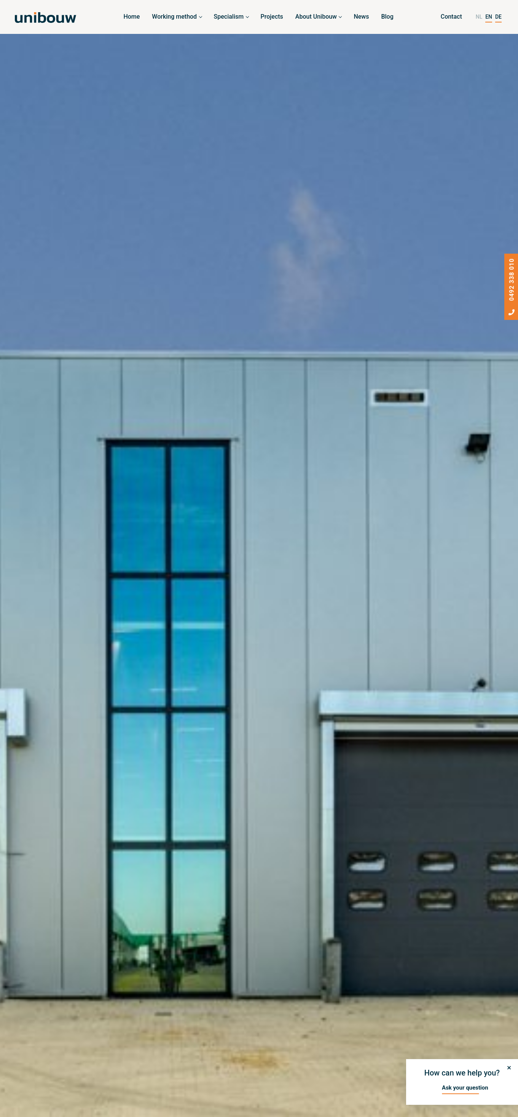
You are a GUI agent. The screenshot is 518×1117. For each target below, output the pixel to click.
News (361, 16)
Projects (272, 16)
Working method (174, 16)
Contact (451, 16)
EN (488, 17)
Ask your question (465, 1087)
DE (498, 17)
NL (479, 17)
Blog (387, 16)
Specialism (229, 16)
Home (131, 16)
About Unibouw (316, 16)
